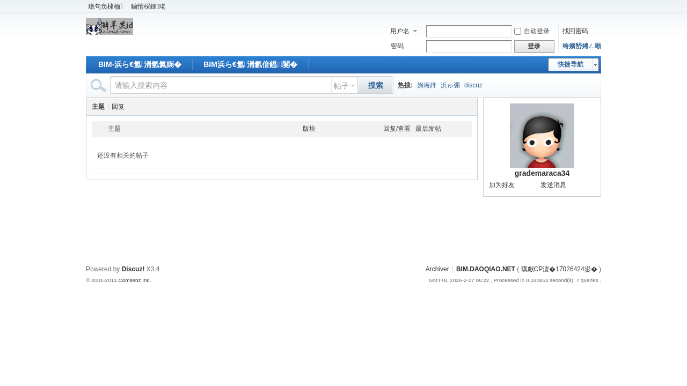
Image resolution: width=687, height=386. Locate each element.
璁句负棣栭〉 (107, 6)
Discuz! (133, 269)
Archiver (437, 269)
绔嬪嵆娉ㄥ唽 (581, 46)
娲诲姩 (426, 85)
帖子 (341, 85)
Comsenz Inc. (134, 280)
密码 (397, 46)
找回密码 (575, 31)
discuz (473, 85)
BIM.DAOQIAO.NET (485, 269)
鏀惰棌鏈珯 (148, 6)
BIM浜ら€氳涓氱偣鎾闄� (250, 64)
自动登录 (532, 31)
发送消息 (553, 185)
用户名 (400, 31)
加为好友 (502, 185)
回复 (118, 106)
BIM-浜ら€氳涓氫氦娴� (139, 64)
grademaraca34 (542, 173)
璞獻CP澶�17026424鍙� (559, 269)
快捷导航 (570, 64)
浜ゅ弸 (450, 85)
